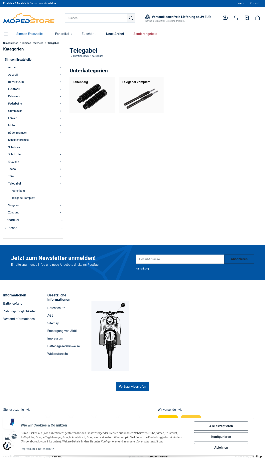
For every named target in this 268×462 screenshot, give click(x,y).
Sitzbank (13, 161)
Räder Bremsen (17, 132)
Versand (57, 456)
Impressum (28, 448)
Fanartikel (12, 220)
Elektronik (14, 89)
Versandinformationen (19, 319)
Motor (12, 125)
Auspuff (13, 74)
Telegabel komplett (136, 82)
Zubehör (11, 228)
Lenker (12, 118)
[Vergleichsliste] (236, 18)
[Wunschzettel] (247, 18)
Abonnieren (239, 259)
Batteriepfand (12, 303)
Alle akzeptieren (221, 426)
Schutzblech (15, 154)
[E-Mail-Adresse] (180, 259)
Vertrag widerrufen (132, 386)
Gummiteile (15, 111)
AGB (50, 315)
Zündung (13, 212)
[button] (225, 18)
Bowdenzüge (16, 81)
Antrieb (12, 67)
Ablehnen (221, 447)
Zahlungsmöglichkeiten (19, 311)
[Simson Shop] (29, 18)
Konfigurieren (221, 437)
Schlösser (14, 147)
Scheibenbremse (18, 139)
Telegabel (14, 183)
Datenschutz (46, 448)
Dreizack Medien (158, 456)
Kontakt (254, 3)
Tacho (12, 169)
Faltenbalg (80, 82)
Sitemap (53, 323)
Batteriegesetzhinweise (63, 346)
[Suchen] (100, 18)
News (241, 3)
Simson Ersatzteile (18, 59)
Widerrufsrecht (57, 354)
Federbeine (15, 103)
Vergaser (13, 205)
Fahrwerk (14, 96)
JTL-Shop (256, 456)
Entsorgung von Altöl (62, 331)
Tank (11, 176)
